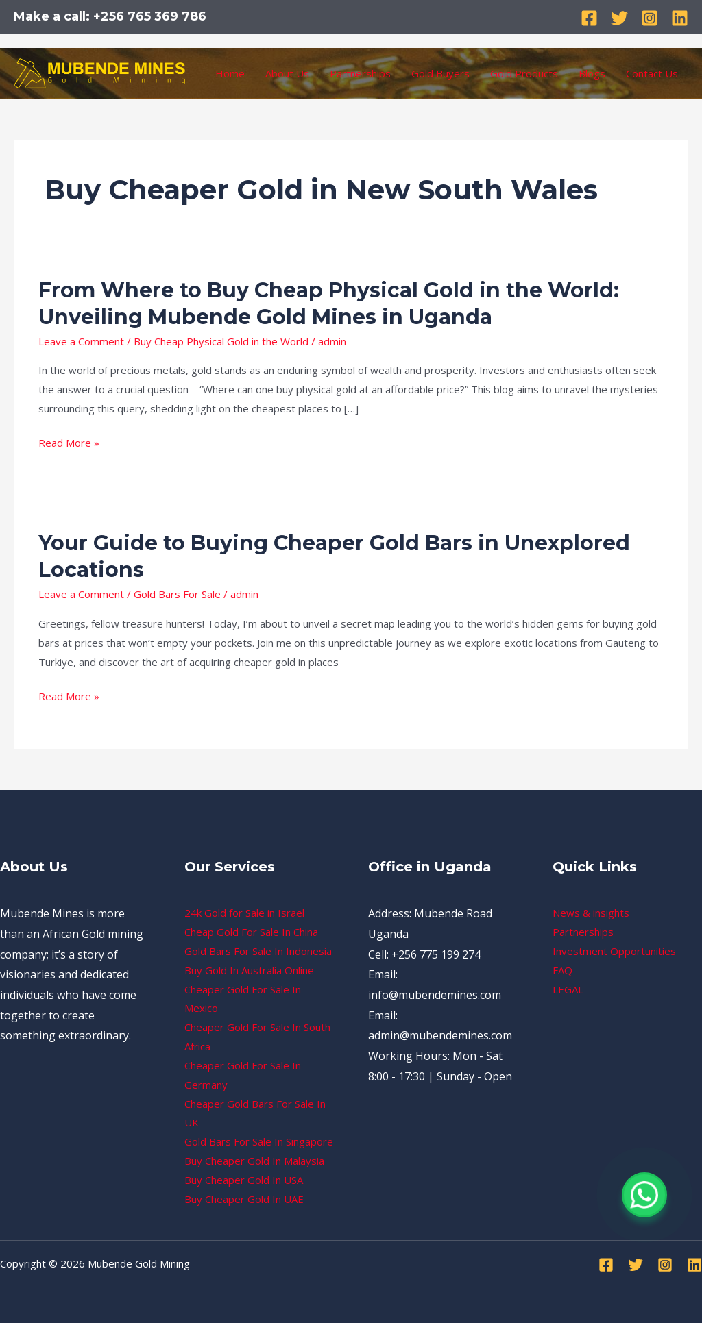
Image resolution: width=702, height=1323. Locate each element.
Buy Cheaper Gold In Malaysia (254, 1160)
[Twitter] (619, 18)
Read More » (68, 443)
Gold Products (524, 73)
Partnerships (360, 73)
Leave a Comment (81, 341)
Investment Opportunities (614, 951)
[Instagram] (649, 18)
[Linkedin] (679, 18)
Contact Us (652, 73)
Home (230, 73)
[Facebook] (589, 18)
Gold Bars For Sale (177, 594)
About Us (287, 73)
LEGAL (568, 989)
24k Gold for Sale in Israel (244, 912)
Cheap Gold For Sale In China (251, 932)
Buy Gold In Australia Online (249, 970)
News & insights (591, 912)
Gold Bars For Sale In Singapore (258, 1141)
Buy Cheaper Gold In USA (243, 1180)
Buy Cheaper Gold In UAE (244, 1199)
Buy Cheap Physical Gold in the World (221, 341)
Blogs (592, 73)
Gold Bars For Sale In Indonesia (258, 951)
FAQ (562, 970)
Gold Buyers (440, 73)
